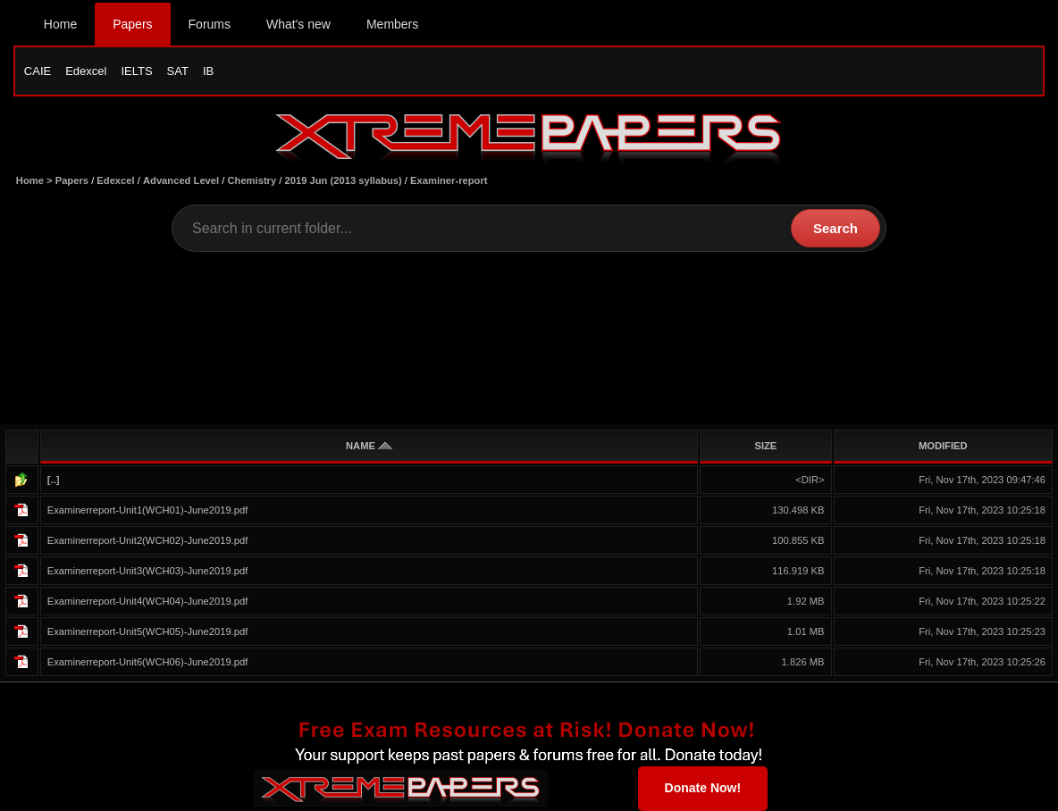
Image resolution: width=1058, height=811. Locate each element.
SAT (178, 71)
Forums (210, 24)
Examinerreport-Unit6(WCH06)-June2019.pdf (147, 661)
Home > (35, 180)
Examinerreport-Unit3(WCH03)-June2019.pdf (147, 570)
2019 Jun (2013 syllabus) (343, 180)
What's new (298, 24)
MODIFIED (943, 445)
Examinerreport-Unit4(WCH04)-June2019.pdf (147, 601)
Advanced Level (181, 180)
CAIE (37, 71)
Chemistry (251, 180)
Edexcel (85, 71)
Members (392, 24)
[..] (53, 479)
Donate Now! (703, 788)
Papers (132, 24)
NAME (369, 445)
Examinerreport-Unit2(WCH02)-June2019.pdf (147, 540)
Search (835, 228)
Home (60, 24)
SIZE (765, 445)
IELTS (136, 71)
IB (208, 71)
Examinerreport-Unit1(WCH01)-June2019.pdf (147, 510)
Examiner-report (448, 180)
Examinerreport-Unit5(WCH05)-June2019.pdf (147, 631)
